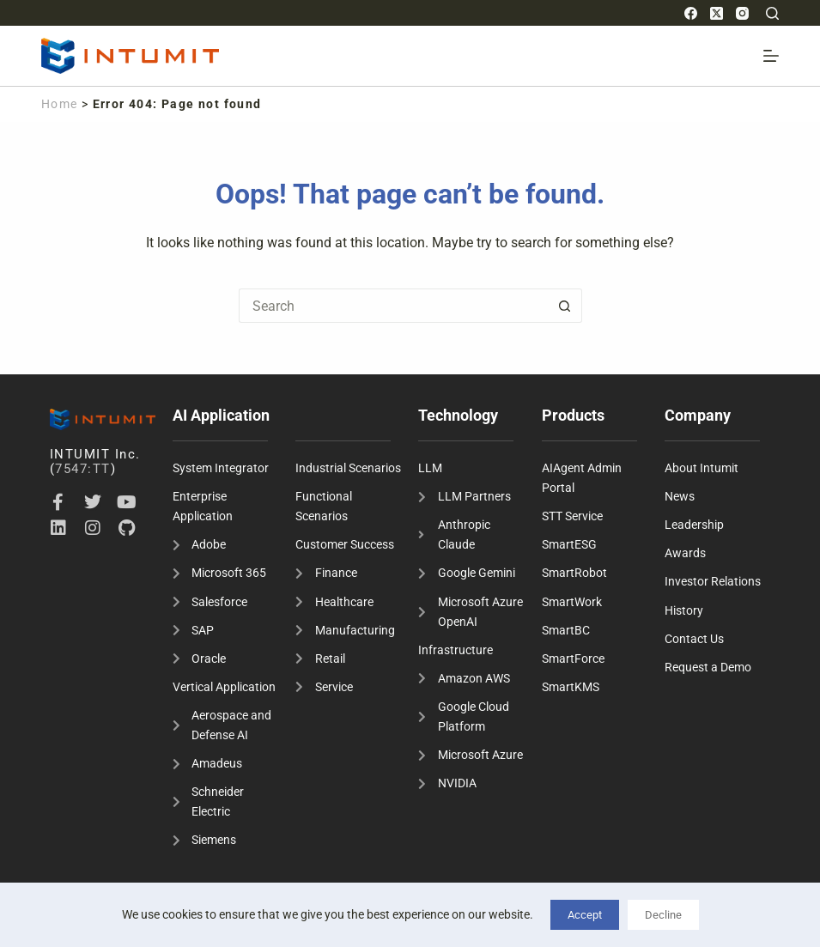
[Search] (772, 13)
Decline (663, 914)
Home (59, 104)
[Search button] (565, 305)
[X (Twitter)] (716, 13)
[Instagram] (742, 13)
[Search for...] (393, 305)
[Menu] (771, 56)
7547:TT (83, 469)
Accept (585, 914)
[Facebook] (690, 13)
